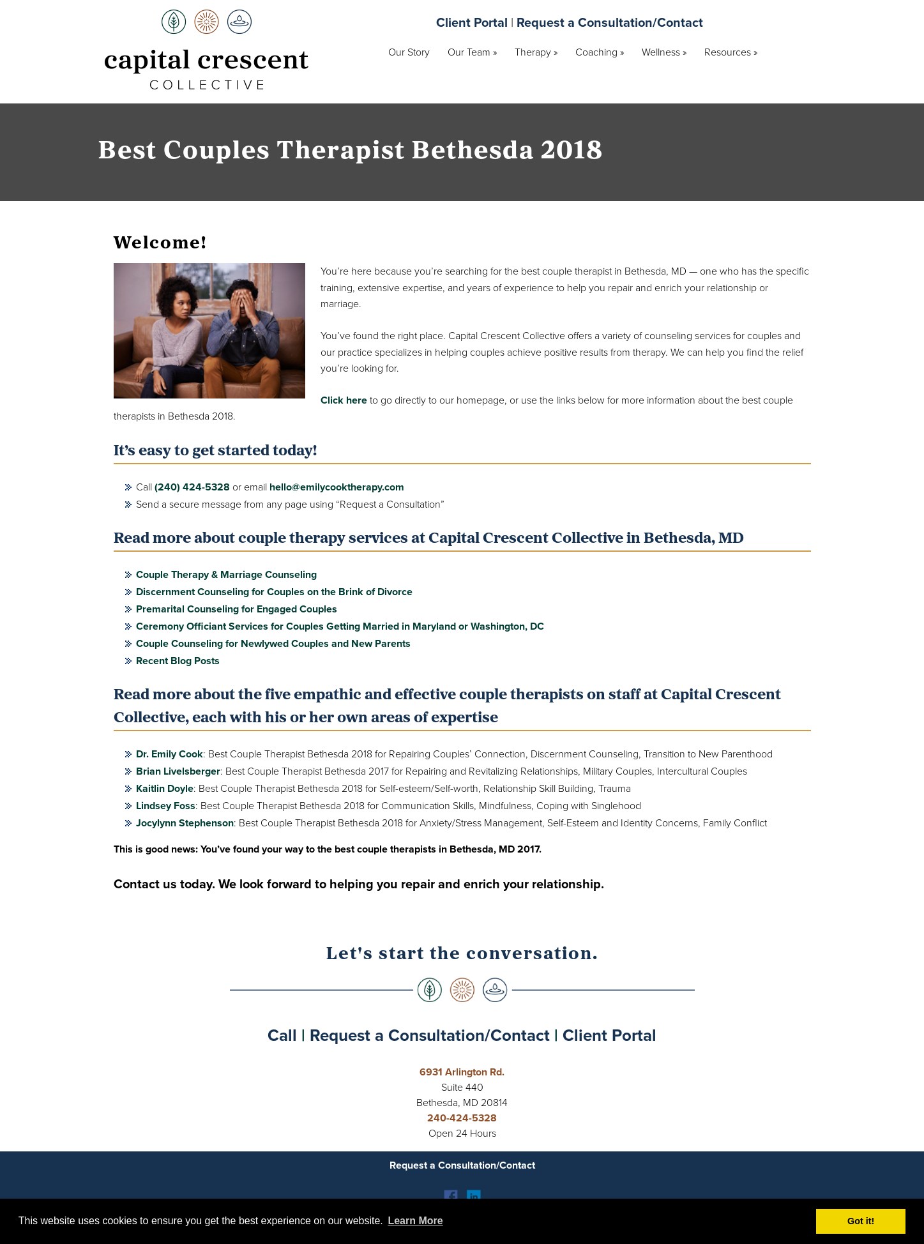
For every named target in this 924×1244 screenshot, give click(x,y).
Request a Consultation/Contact (610, 22)
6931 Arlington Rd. (462, 1072)
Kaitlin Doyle (164, 788)
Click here (344, 400)
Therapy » (536, 52)
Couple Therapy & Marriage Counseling (226, 574)
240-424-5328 (462, 1118)
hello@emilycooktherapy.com (336, 487)
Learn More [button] (415, 1220)
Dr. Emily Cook (169, 754)
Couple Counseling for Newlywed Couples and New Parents (273, 643)
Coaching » (599, 52)
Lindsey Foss (165, 805)
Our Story (409, 52)
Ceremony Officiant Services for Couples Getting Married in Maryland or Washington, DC (340, 626)
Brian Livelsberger (178, 771)
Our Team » (472, 52)
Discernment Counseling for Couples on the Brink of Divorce (274, 591)
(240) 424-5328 (192, 487)
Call (282, 1035)
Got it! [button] (860, 1221)
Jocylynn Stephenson (185, 822)
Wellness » (664, 52)
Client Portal (472, 22)
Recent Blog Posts (178, 660)
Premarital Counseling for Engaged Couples (236, 609)
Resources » (730, 52)
